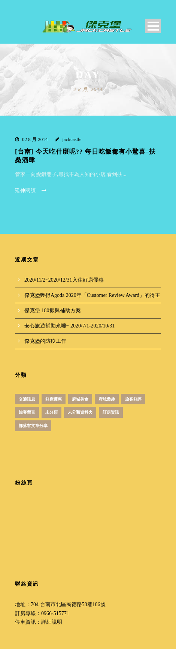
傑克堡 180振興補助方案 (52, 310)
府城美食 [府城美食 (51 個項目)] (80, 399)
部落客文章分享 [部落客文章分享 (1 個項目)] (33, 425)
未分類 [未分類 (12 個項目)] (51, 412)
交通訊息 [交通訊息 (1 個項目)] (27, 399)
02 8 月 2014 (35, 139)
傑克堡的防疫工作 (45, 341)
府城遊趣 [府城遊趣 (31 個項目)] (106, 399)
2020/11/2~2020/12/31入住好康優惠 (64, 280)
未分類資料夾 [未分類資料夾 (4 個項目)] (80, 412)
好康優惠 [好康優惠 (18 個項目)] (53, 399)
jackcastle (71, 139)
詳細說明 (51, 622)
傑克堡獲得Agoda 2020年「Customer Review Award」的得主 (92, 295)
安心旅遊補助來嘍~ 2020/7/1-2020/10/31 (69, 326)
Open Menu (153, 26)
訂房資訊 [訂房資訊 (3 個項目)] (111, 412)
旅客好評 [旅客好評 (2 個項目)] (133, 399)
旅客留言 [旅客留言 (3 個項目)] (27, 412)
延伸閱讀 (31, 190)
